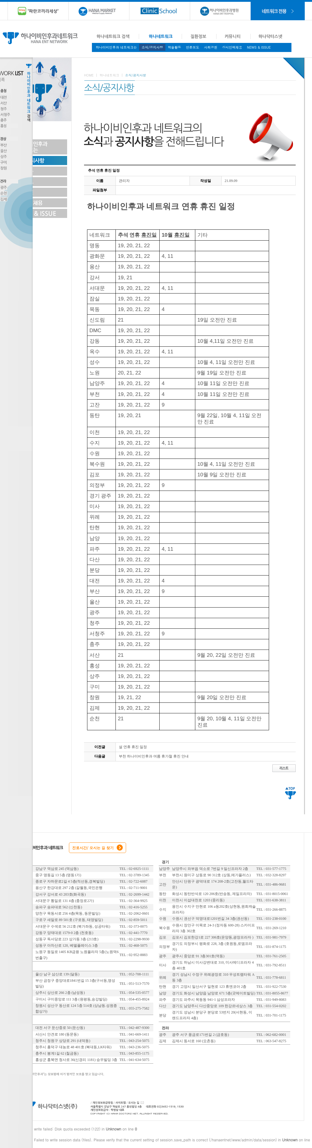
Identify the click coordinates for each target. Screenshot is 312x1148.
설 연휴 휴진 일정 (133, 747)
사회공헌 (210, 47)
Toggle (58, 89)
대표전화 (186, 1106)
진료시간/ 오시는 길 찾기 (93, 847)
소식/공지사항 (152, 47)
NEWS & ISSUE (259, 47)
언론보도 (192, 47)
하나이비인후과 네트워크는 (116, 47)
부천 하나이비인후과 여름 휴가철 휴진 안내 (154, 756)
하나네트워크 (109, 75)
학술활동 (174, 47)
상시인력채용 (232, 47)
